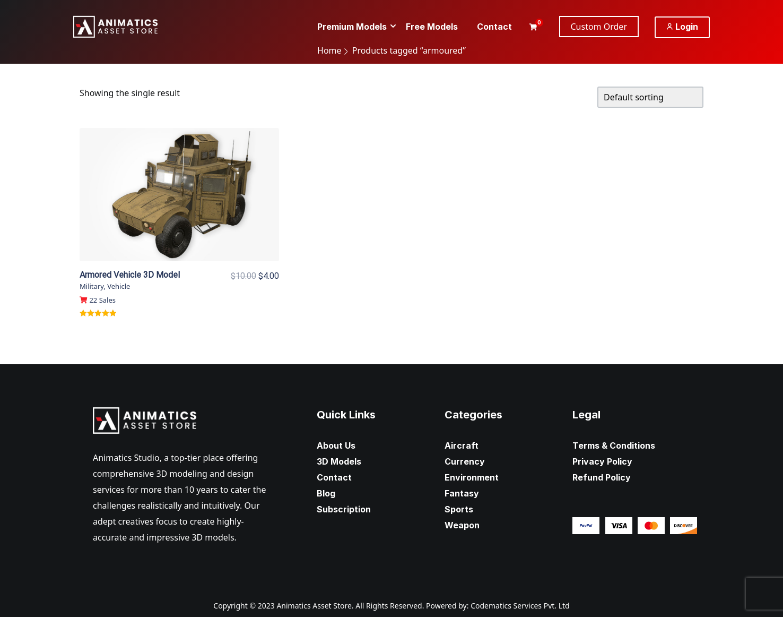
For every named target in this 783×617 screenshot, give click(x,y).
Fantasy (462, 493)
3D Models (339, 461)
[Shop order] (650, 97)
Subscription (344, 509)
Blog (326, 493)
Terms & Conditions (613, 445)
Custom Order (599, 26)
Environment (472, 477)
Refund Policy (601, 477)
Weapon (462, 525)
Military (91, 286)
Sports (459, 509)
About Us (336, 445)
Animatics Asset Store (313, 606)
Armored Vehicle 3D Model (130, 275)
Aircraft (461, 445)
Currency (465, 461)
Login (682, 26)
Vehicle (118, 286)
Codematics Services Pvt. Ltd (520, 606)
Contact (334, 477)
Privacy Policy (602, 461)
